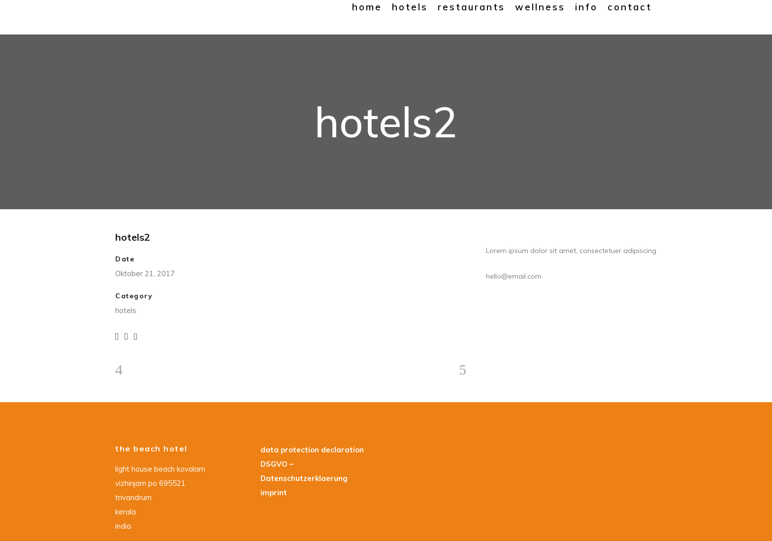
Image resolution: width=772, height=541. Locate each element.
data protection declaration (312, 449)
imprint (273, 492)
